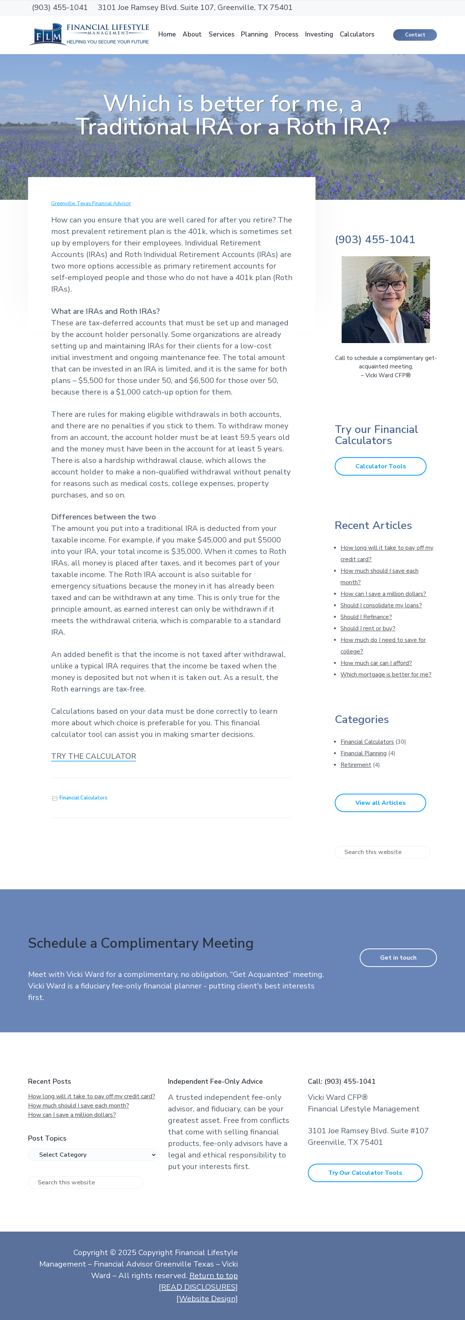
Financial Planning (363, 753)
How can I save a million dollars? (383, 594)
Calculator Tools (380, 466)
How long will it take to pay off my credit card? (91, 1096)
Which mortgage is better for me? (386, 674)
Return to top (213, 1275)
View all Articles (380, 803)
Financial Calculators (84, 797)
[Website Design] (207, 1298)
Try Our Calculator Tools (365, 1173)
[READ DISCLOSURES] (198, 1287)
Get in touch (398, 958)
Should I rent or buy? (367, 628)
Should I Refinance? (366, 617)
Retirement (355, 765)
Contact (415, 35)
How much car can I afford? (376, 663)
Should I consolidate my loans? (381, 605)
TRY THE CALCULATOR (93, 756)
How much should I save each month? (78, 1105)
